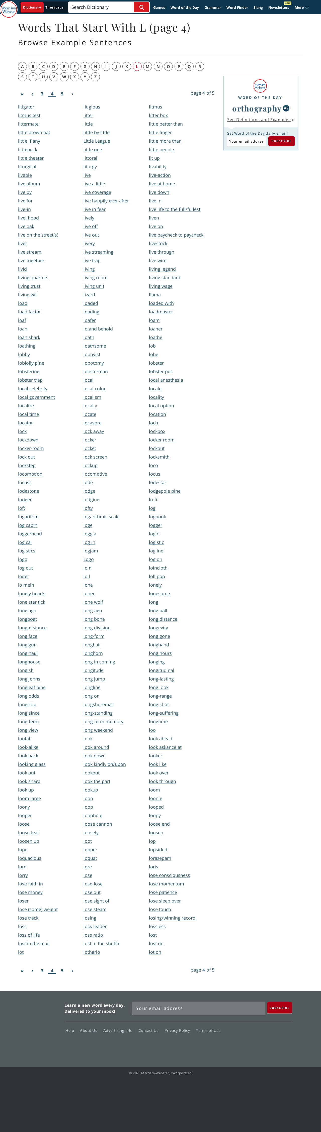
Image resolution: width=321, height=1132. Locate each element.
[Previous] (32, 94)
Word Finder (237, 7)
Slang (258, 7)
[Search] (108, 7)
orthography (257, 108)
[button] (301, 7)
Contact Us (150, 1030)
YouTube (264, 1044)
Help (71, 1030)
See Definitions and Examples (259, 119)
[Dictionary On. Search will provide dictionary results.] (43, 7)
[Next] (72, 94)
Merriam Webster (38, 1026)
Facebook (228, 1044)
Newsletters (278, 7)
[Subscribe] (279, 1007)
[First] (22, 94)
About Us (90, 1030)
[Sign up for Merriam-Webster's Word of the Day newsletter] (198, 1008)
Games (159, 7)
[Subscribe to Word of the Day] (246, 141)
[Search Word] (141, 7)
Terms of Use (208, 1030)
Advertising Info (119, 1030)
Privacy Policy (179, 1030)
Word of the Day (185, 7)
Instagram (282, 1044)
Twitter (246, 1044)
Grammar (212, 7)
